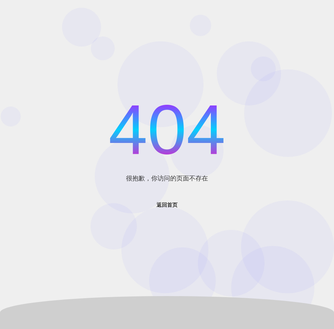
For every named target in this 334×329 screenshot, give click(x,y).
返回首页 (167, 205)
